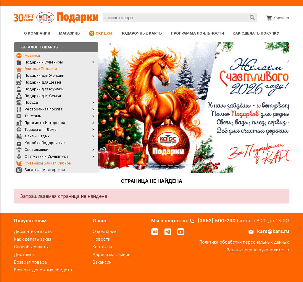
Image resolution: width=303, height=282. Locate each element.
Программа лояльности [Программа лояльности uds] (197, 33)
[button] (112, 107)
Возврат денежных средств (43, 269)
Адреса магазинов (111, 254)
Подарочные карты (141, 33)
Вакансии (102, 262)
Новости (101, 239)
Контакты (102, 246)
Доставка (24, 254)
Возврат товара (30, 262)
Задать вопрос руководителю (258, 249)
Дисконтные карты (33, 231)
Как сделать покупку (256, 33)
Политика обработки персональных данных (244, 241)
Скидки (100, 33)
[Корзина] (278, 17)
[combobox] (180, 17)
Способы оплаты (31, 246)
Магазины (69, 33)
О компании (37, 33)
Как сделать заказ (32, 239)
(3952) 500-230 (217, 221)
